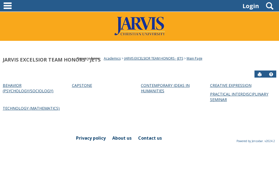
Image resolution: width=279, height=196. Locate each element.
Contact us (150, 138)
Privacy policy (91, 138)
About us (122, 138)
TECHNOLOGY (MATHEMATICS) (31, 108)
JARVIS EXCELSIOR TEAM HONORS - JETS (52, 59)
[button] (271, 74)
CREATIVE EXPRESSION (230, 85)
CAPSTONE (82, 85)
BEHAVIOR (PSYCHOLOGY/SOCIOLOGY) (28, 88)
